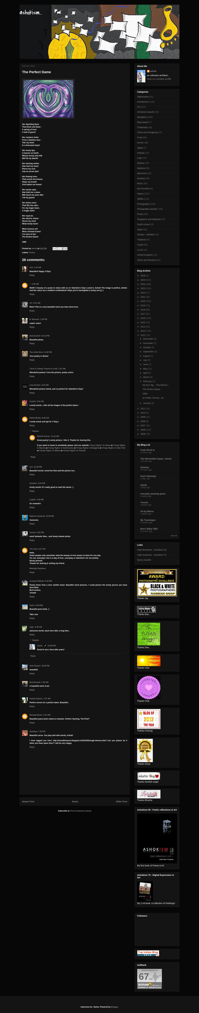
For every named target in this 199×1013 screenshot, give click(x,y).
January (147, 403)
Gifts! (145, 393)
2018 (143, 309)
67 (144, 976)
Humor (140, 142)
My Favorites (143, 188)
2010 (143, 413)
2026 (143, 275)
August (146, 356)
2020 (143, 301)
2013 (143, 331)
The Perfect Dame (151, 389)
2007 (143, 425)
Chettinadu (142, 127)
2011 (143, 408)
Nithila (140, 199)
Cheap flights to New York (113, 448)
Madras (140, 163)
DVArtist (144, 467)
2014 (143, 326)
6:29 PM (39, 605)
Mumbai (141, 178)
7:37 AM (47, 699)
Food (139, 137)
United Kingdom (145, 255)
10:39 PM (52, 646)
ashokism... (31, 12)
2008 (143, 421)
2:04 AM (45, 385)
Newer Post (28, 801)
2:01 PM (41, 483)
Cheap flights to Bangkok (87, 448)
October (147, 347)
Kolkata (140, 153)
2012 (143, 335)
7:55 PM (43, 319)
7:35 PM (41, 731)
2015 (143, 322)
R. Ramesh (34, 319)
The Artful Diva (36, 352)
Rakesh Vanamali (37, 516)
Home (75, 801)
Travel (140, 245)
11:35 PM (48, 352)
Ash (31, 267)
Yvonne (144, 502)
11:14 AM (55, 436)
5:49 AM (38, 627)
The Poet (33, 549)
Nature (140, 193)
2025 (143, 280)
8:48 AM (45, 418)
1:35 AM (37, 267)
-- (30, 284)
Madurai (141, 168)
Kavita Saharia (36, 699)
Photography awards (147, 209)
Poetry (32, 252)
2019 (143, 305)
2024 (143, 284)
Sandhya (33, 731)
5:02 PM (40, 532)
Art (31, 303)
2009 (143, 417)
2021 (143, 297)
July (145, 360)
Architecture (143, 102)
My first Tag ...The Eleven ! (155, 385)
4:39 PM (40, 500)
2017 (143, 314)
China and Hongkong (147, 132)
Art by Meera (147, 511)
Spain (140, 229)
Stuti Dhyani (35, 666)
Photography (143, 204)
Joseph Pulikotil (37, 581)
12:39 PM (38, 467)
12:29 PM (50, 516)
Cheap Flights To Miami (49, 451)
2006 (143, 429)
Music (140, 183)
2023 (143, 288)
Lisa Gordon (35, 385)
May (145, 368)
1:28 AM (45, 682)
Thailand (141, 239)
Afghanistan (143, 96)
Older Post (121, 801)
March (146, 377)
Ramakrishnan (36, 715)
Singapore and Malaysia (148, 219)
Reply (32, 275)
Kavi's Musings (148, 476)
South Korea (143, 224)
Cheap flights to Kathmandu (60, 448)
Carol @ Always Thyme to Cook (44, 369)
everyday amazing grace (153, 493)
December (148, 339)
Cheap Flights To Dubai (99, 445)
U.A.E (140, 250)
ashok (40, 646)
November (148, 343)
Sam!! (32, 605)
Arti (31, 467)
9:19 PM (48, 581)
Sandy (143, 485)
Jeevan (33, 532)
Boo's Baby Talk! (149, 529)
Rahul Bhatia (35, 418)
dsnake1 (33, 483)
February (147, 381)
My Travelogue (147, 520)
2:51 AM (36, 303)
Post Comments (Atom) (80, 811)
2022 (143, 292)
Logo (139, 158)
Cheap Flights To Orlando (74, 451)
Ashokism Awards (145, 112)
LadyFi (33, 500)
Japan (140, 148)
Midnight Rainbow (38, 568)
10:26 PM (45, 666)
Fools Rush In (147, 450)
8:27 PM (41, 549)
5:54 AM (40, 401)
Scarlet (33, 401)
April (145, 373)
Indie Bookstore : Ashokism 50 (151, 550)
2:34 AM (35, 284)
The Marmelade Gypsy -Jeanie (156, 458)
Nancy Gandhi (144, 560)
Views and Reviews (146, 260)
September (148, 351)
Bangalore (142, 117)
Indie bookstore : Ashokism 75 (151, 555)
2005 (143, 434)
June (145, 364)
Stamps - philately (145, 234)
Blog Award (142, 122)
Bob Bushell (35, 336)
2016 (143, 318)
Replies (35, 431)
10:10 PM (45, 336)
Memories (142, 173)
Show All (174, 536)
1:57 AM (62, 369)
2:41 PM (46, 715)
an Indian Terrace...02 (153, 398)
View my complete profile (159, 79)
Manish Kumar (43, 436)
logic (32, 627)
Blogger (114, 1007)
